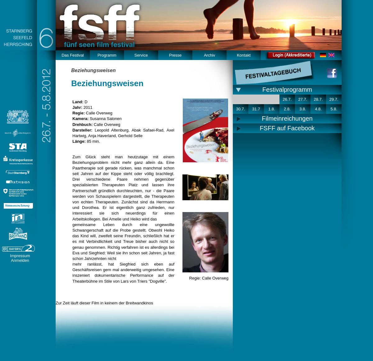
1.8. (271, 109)
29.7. (333, 99)
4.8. (318, 109)
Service (141, 55)
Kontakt (244, 55)
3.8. (302, 109)
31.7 (256, 109)
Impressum (20, 255)
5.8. (333, 109)
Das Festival (73, 55)
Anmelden (20, 260)
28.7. (318, 99)
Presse (175, 55)
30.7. (240, 109)
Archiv (209, 55)
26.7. (287, 99)
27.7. (302, 99)
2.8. (287, 109)
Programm (107, 55)
